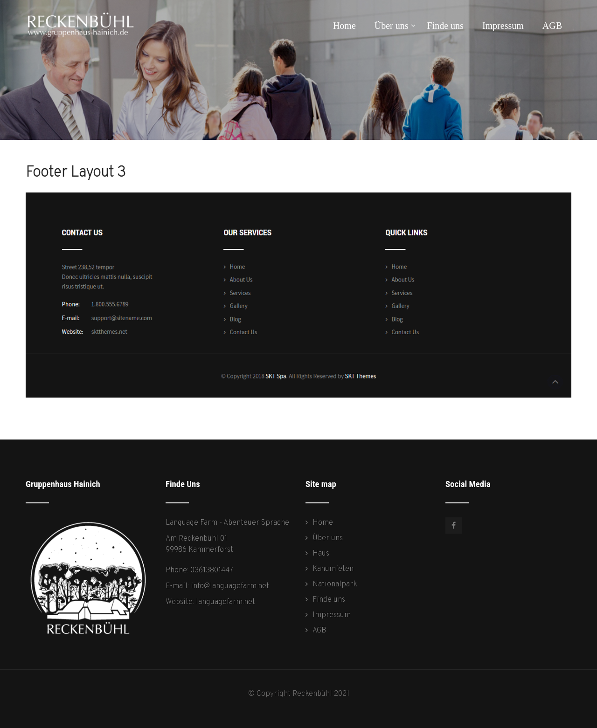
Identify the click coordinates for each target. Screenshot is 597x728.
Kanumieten (333, 569)
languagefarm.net (225, 602)
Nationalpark (334, 584)
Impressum (503, 26)
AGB (552, 26)
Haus (320, 553)
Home (344, 26)
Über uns (395, 26)
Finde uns (445, 26)
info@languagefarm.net (230, 586)
